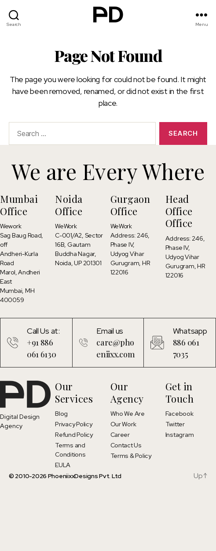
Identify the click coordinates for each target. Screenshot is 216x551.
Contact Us (126, 445)
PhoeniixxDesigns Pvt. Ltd (84, 476)
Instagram (179, 435)
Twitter (175, 424)
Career (120, 435)
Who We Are (127, 414)
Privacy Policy (73, 424)
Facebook (179, 414)
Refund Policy (74, 435)
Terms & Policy (130, 456)
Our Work (123, 424)
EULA (62, 465)
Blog (61, 414)
